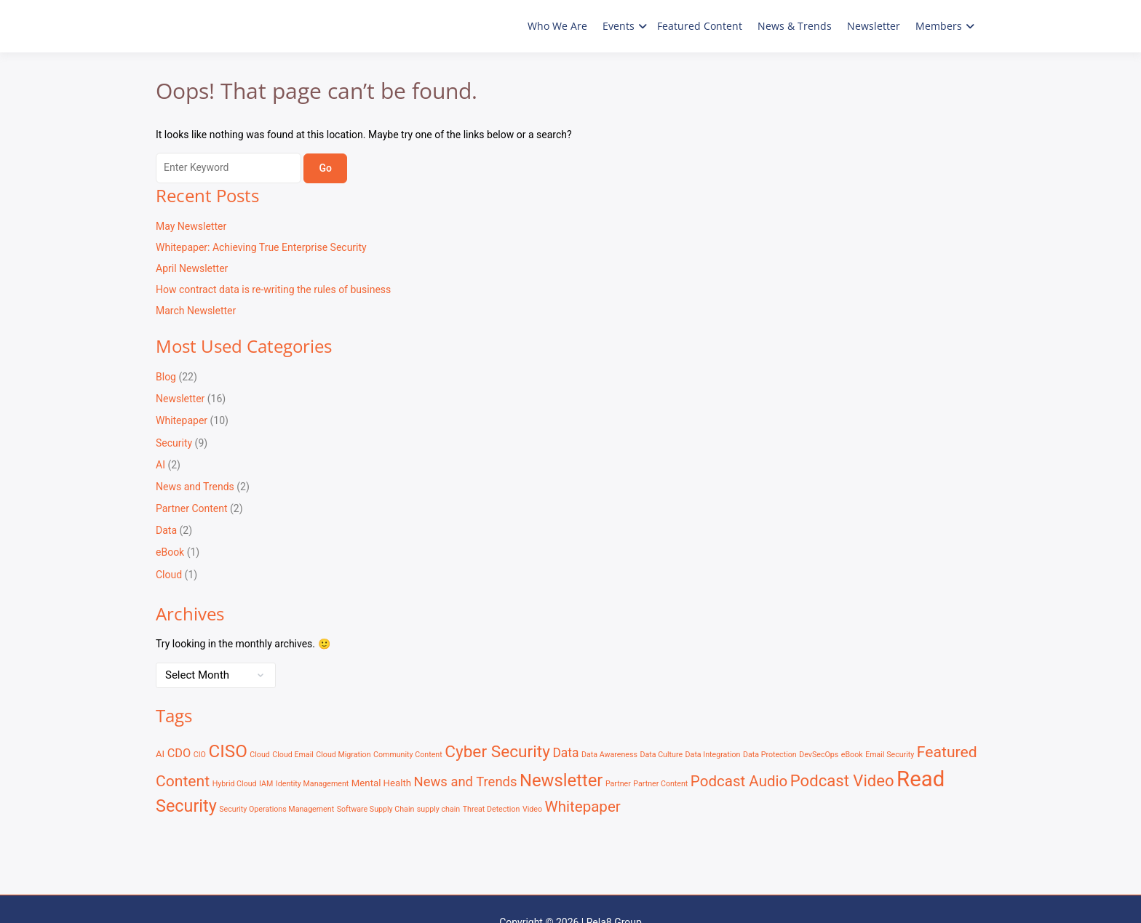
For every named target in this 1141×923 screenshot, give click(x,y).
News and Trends (195, 486)
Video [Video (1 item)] (532, 809)
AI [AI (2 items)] (160, 753)
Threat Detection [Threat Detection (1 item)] (491, 809)
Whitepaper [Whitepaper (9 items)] (582, 806)
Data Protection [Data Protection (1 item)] (770, 754)
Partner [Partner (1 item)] (618, 783)
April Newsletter (192, 268)
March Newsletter (196, 310)
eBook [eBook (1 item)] (852, 754)
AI (160, 465)
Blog (166, 377)
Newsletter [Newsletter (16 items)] (561, 780)
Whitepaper (181, 420)
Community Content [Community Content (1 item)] (407, 754)
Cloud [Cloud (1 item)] (260, 754)
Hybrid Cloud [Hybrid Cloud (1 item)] (234, 783)
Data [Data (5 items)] (565, 753)
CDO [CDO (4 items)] (179, 753)
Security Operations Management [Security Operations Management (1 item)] (276, 809)
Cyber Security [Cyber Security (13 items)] (497, 752)
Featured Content (699, 26)
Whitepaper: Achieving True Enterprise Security (261, 247)
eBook (170, 552)
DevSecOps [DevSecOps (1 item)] (818, 754)
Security (174, 443)
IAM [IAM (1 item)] (266, 783)
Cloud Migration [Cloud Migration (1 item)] (343, 754)
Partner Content (192, 508)
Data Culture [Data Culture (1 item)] (661, 754)
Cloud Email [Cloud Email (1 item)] (293, 754)
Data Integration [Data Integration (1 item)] (713, 754)
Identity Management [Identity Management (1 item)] (312, 783)
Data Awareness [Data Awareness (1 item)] (609, 754)
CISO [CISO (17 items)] (227, 751)
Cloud (169, 574)
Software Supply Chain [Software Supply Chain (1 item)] (376, 809)
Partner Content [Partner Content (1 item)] (660, 783)
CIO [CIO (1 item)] (200, 754)
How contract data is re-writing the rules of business (273, 289)
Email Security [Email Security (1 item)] (889, 754)
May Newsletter (191, 226)
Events (619, 26)
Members (938, 26)
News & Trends (795, 26)
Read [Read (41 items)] (920, 779)
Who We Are (557, 26)
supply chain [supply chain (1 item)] (438, 809)
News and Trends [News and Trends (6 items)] (465, 782)
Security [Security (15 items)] (186, 806)
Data (166, 530)
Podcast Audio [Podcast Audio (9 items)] (739, 781)
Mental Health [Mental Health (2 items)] (381, 783)
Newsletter (873, 26)
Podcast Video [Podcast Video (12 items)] (842, 780)
